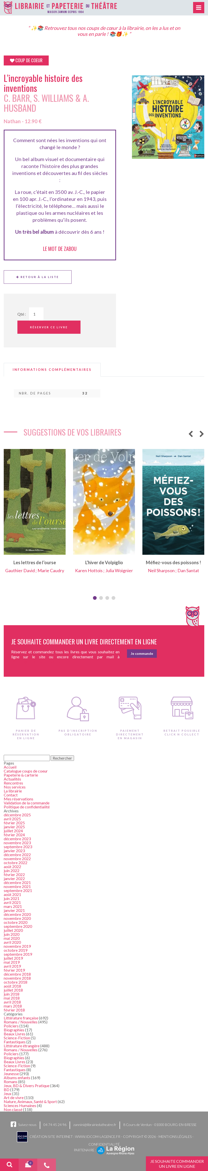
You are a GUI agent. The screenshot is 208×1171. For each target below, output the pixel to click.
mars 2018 (13, 1006)
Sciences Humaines (20, 1105)
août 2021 (12, 894)
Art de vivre (14, 1097)
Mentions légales (175, 1136)
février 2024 (14, 834)
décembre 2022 (17, 854)
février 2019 (14, 970)
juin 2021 (11, 898)
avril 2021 (12, 902)
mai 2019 (12, 962)
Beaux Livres (14, 1033)
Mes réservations (18, 798)
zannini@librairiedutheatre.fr (94, 1124)
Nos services (15, 786)
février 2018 (14, 1009)
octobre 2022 (15, 862)
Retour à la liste (37, 277)
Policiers (11, 1025)
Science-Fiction (17, 1037)
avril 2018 (12, 1002)
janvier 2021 (14, 910)
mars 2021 (13, 906)
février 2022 (14, 874)
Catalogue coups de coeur (26, 771)
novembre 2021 (17, 886)
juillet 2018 (13, 990)
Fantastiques (15, 1041)
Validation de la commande (26, 802)
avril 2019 (12, 966)
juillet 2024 (13, 830)
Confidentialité (104, 1144)
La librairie (13, 790)
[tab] (52, 370)
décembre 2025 (17, 814)
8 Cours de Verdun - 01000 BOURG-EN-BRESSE (160, 1124)
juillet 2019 (13, 958)
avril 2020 (12, 942)
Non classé (13, 1109)
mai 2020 (12, 938)
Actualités (12, 779)
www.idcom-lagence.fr (97, 1136)
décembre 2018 (17, 974)
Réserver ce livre (49, 327)
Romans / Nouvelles (21, 1021)
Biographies (14, 1029)
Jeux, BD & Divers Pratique (26, 1085)
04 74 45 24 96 (54, 1124)
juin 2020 (11, 934)
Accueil (10, 767)
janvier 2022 (14, 878)
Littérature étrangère (22, 1045)
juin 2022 (11, 870)
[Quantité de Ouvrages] (36, 314)
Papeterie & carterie (21, 775)
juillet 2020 (13, 930)
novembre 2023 (17, 842)
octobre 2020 (15, 922)
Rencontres (13, 783)
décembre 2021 (17, 882)
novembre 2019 (17, 946)
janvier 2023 (14, 850)
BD (6, 1089)
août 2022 (12, 866)
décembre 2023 (17, 838)
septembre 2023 (18, 846)
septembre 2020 (18, 926)
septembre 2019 (18, 954)
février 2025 (14, 822)
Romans (10, 1081)
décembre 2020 (17, 914)
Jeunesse (11, 1073)
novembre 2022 (17, 858)
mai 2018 (12, 998)
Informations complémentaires (52, 369)
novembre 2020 (17, 918)
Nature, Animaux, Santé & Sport (30, 1101)
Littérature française (21, 1017)
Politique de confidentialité (27, 806)
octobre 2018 (15, 982)
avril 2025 (12, 818)
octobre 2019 (15, 950)
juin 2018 (11, 994)
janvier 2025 (14, 826)
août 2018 (12, 986)
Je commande (142, 653)
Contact (11, 794)
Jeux (7, 1093)
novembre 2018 (17, 978)
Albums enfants (17, 1077)
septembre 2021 (18, 890)
